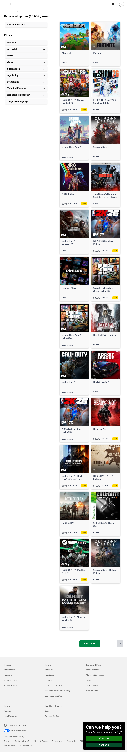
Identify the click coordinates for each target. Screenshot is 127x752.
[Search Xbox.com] (11, 4)
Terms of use (57, 741)
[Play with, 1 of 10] (26, 42)
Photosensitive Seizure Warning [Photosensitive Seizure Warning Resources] (57, 690)
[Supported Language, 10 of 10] (26, 101)
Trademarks (71, 741)
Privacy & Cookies (41, 741)
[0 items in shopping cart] (114, 4)
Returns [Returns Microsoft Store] (89, 680)
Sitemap (7, 741)
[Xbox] (8, 11)
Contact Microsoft (22, 741)
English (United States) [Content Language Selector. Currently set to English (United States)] (18, 725)
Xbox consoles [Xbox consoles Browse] (9, 670)
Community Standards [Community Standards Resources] (53, 685)
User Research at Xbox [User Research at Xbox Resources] (54, 696)
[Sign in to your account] (122, 4)
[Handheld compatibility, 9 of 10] (26, 95)
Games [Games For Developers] (47, 711)
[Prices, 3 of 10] (26, 55)
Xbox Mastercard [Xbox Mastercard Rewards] (10, 716)
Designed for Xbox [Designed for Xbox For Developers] (52, 716)
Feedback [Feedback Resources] (48, 680)
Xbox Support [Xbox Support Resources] (50, 675)
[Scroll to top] (120, 643)
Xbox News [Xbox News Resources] (49, 670)
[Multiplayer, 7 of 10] (26, 82)
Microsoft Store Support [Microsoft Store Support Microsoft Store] (95, 675)
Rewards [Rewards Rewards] (7, 711)
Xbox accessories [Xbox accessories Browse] (10, 685)
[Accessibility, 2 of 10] (26, 49)
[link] (74, 44)
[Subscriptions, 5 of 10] (26, 68)
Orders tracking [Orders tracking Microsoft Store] (92, 685)
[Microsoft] (63, 2)
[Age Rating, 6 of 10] (26, 75)
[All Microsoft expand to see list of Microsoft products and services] (4, 4)
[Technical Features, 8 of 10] (26, 88)
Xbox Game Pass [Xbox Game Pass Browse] (10, 680)
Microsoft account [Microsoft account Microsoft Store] (93, 670)
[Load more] (89, 643)
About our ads (9, 746)
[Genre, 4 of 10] (26, 62)
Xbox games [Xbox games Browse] (8, 675)
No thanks (104, 745)
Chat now (104, 738)
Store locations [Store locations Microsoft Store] (92, 690)
